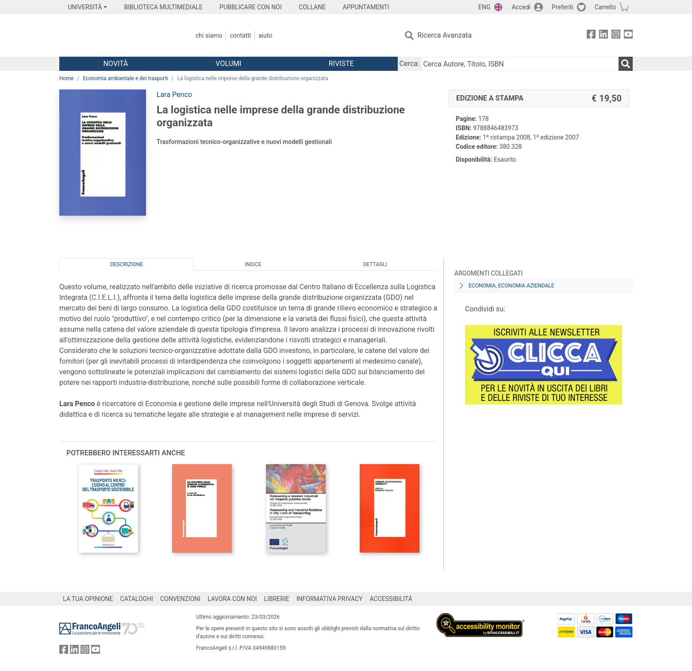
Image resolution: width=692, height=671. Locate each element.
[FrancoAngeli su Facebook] (591, 36)
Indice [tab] (253, 264)
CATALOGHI (136, 598)
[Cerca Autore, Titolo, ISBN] (520, 64)
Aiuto (265, 35)
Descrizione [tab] (126, 264)
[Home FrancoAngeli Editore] (118, 35)
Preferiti (562, 7)
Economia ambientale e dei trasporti (125, 78)
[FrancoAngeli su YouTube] (628, 36)
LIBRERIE (276, 598)
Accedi (521, 7)
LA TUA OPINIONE (88, 598)
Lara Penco (174, 94)
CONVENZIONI (180, 598)
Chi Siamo (209, 35)
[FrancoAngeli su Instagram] (615, 36)
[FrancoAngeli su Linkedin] (603, 36)
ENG (484, 7)
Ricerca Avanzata (445, 35)
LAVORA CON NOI (232, 598)
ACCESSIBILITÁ (391, 598)
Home (66, 78)
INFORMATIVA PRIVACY (329, 598)
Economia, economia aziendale (511, 286)
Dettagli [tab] (375, 264)
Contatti (240, 35)
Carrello (605, 7)
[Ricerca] (626, 64)
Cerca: (409, 63)
